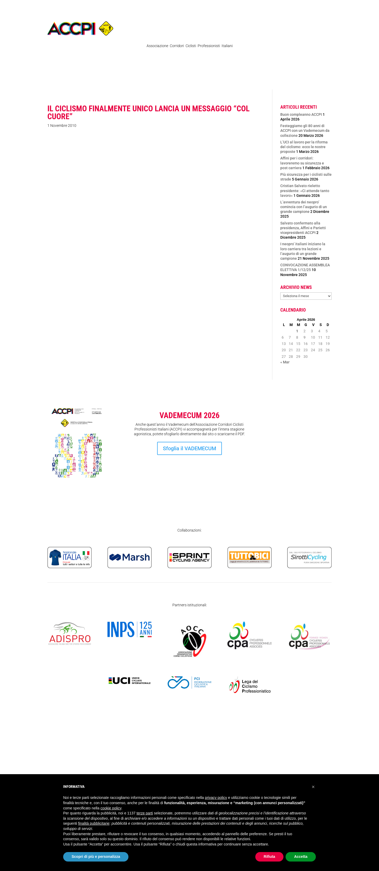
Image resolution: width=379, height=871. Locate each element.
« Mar (285, 362)
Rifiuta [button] (269, 856)
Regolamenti (96, 80)
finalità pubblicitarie (93, 823)
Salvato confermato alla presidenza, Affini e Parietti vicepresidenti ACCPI (303, 228)
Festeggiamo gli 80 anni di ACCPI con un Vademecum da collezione (305, 130)
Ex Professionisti (197, 80)
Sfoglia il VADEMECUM (189, 448)
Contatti (272, 80)
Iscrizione (302, 461)
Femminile (226, 80)
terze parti (145, 813)
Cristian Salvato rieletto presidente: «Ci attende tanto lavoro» (304, 190)
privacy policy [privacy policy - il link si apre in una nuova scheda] (216, 797)
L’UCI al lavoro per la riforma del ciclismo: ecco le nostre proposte (304, 147)
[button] (313, 787)
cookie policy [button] (111, 808)
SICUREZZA (294, 80)
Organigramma (164, 80)
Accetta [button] (300, 856)
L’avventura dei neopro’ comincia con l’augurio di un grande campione (303, 207)
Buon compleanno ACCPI (301, 114)
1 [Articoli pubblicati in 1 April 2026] (297, 331)
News (74, 80)
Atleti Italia (250, 80)
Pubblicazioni (129, 80)
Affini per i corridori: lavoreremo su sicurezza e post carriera (302, 163)
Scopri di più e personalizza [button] (96, 856)
